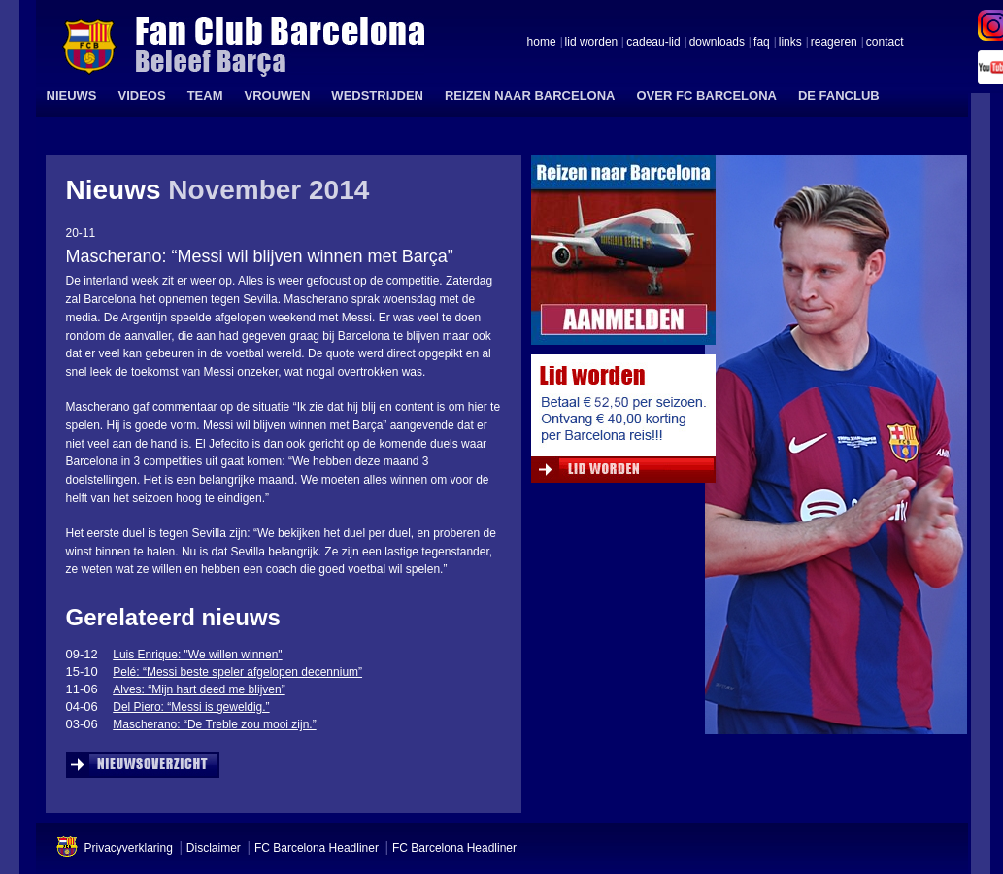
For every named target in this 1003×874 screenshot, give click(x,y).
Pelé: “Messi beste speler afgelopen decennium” (237, 672)
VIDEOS (142, 95)
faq (761, 43)
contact (885, 43)
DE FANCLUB (839, 95)
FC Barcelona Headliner (316, 848)
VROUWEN (277, 95)
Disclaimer (213, 848)
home (541, 43)
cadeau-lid (653, 43)
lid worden (592, 43)
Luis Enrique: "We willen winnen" (197, 654)
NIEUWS (72, 95)
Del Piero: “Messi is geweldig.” (191, 707)
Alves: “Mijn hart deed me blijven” (198, 689)
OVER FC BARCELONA (706, 95)
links (790, 43)
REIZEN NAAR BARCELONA (530, 95)
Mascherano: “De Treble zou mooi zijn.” (214, 724)
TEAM (205, 95)
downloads (717, 43)
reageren (834, 43)
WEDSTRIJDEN (377, 95)
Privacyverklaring (128, 848)
